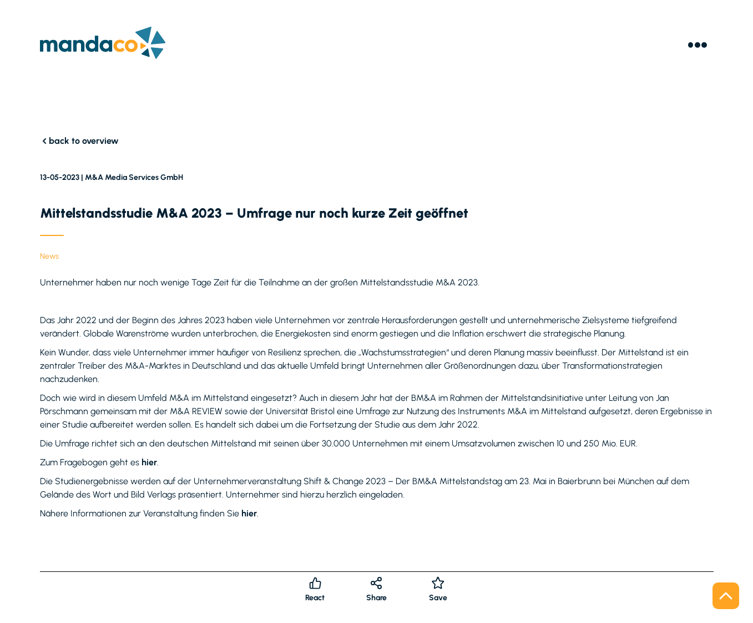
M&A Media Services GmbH (134, 177)
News (49, 256)
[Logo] (103, 45)
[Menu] (697, 45)
